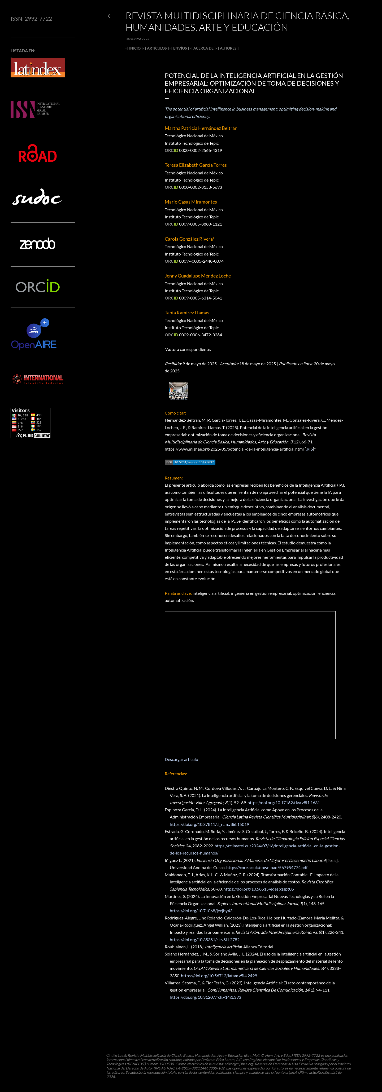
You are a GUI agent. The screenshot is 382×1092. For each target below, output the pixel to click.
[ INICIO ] (133, 48)
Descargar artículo (181, 759)
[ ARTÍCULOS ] (155, 48)
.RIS (309, 448)
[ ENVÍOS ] (178, 48)
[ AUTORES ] (226, 48)
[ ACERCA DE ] (202, 48)
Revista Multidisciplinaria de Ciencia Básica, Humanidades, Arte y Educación (237, 21)
